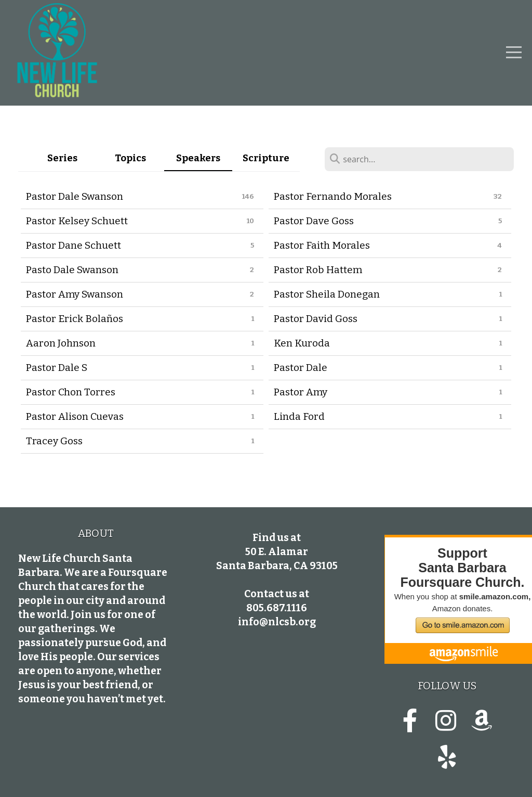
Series (62, 158)
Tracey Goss (54, 441)
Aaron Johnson (61, 343)
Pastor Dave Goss (314, 221)
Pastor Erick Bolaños (74, 319)
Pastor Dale (300, 368)
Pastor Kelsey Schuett (77, 221)
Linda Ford (299, 416)
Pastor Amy (300, 392)
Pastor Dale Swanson (74, 196)
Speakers (198, 158)
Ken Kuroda (302, 343)
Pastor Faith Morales (322, 245)
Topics (130, 158)
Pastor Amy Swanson (74, 294)
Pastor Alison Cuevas (75, 416)
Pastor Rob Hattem (318, 270)
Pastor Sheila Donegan (327, 294)
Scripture (266, 158)
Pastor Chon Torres (70, 392)
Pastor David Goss (315, 319)
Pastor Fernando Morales (333, 196)
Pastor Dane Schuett (73, 245)
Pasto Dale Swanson (72, 270)
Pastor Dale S (56, 368)
